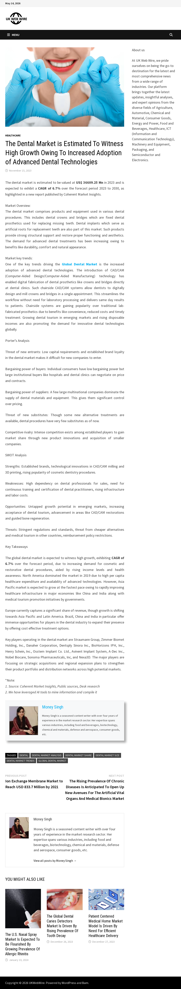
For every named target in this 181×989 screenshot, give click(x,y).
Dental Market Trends (21, 760)
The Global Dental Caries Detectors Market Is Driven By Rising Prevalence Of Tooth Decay (62, 926)
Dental (24, 755)
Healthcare (13, 135)
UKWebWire (37, 983)
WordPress (69, 983)
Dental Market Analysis (46, 755)
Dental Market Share (78, 755)
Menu (13, 35)
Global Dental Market (79, 264)
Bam (85, 983)
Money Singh (52, 707)
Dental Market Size (108, 755)
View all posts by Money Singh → (55, 861)
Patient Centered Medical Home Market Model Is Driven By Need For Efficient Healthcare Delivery (105, 926)
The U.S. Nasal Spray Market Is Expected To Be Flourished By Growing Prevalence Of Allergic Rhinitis (22, 944)
